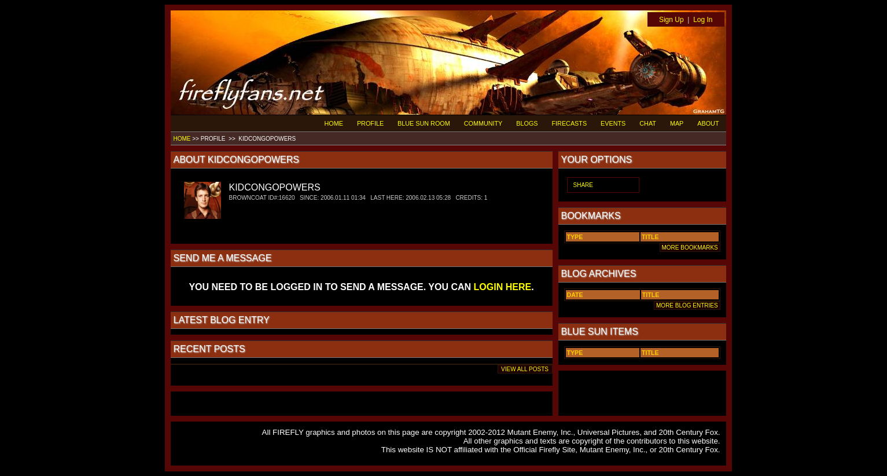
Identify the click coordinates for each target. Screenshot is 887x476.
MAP (676, 123)
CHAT (647, 123)
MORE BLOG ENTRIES (686, 305)
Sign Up (671, 20)
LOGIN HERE (503, 287)
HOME (334, 123)
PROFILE (370, 123)
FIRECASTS (569, 123)
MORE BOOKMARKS (690, 247)
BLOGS (527, 123)
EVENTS (613, 123)
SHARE (583, 185)
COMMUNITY (483, 123)
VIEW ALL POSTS (525, 369)
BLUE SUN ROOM (424, 123)
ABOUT (708, 123)
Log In (702, 20)
